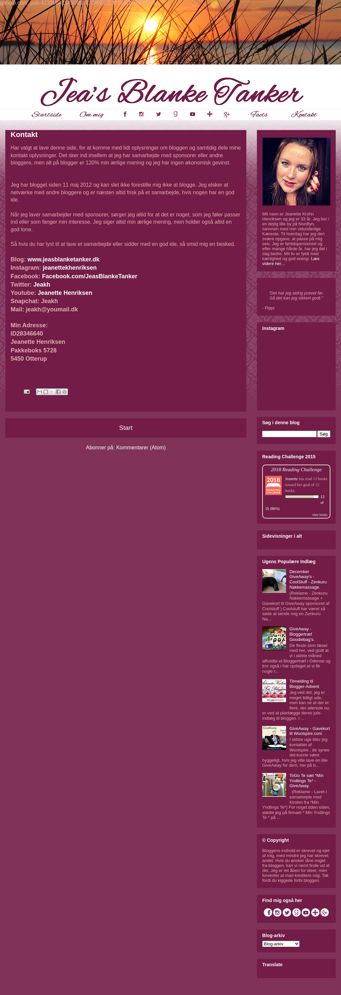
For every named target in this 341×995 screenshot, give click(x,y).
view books (319, 515)
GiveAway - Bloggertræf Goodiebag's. (302, 634)
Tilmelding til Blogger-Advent (304, 684)
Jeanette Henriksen (65, 293)
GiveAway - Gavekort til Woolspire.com (309, 731)
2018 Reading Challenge (296, 469)
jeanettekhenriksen (70, 267)
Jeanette (291, 478)
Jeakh (41, 284)
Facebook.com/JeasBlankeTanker (89, 276)
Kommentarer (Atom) (141, 447)
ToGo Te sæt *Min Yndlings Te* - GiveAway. (306, 780)
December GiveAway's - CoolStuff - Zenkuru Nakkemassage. (307, 579)
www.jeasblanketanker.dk (63, 259)
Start (126, 427)
